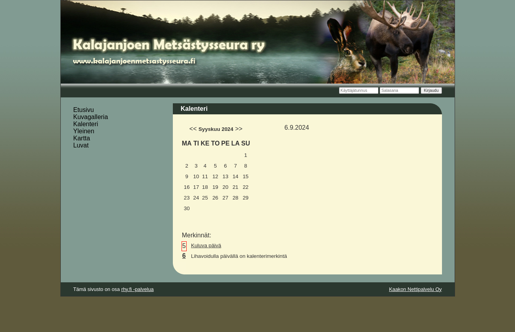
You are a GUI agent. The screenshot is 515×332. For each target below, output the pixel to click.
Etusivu (83, 109)
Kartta (81, 138)
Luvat (81, 145)
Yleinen (83, 131)
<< (193, 128)
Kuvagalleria (90, 117)
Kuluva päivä (206, 245)
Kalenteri (85, 124)
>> (239, 128)
